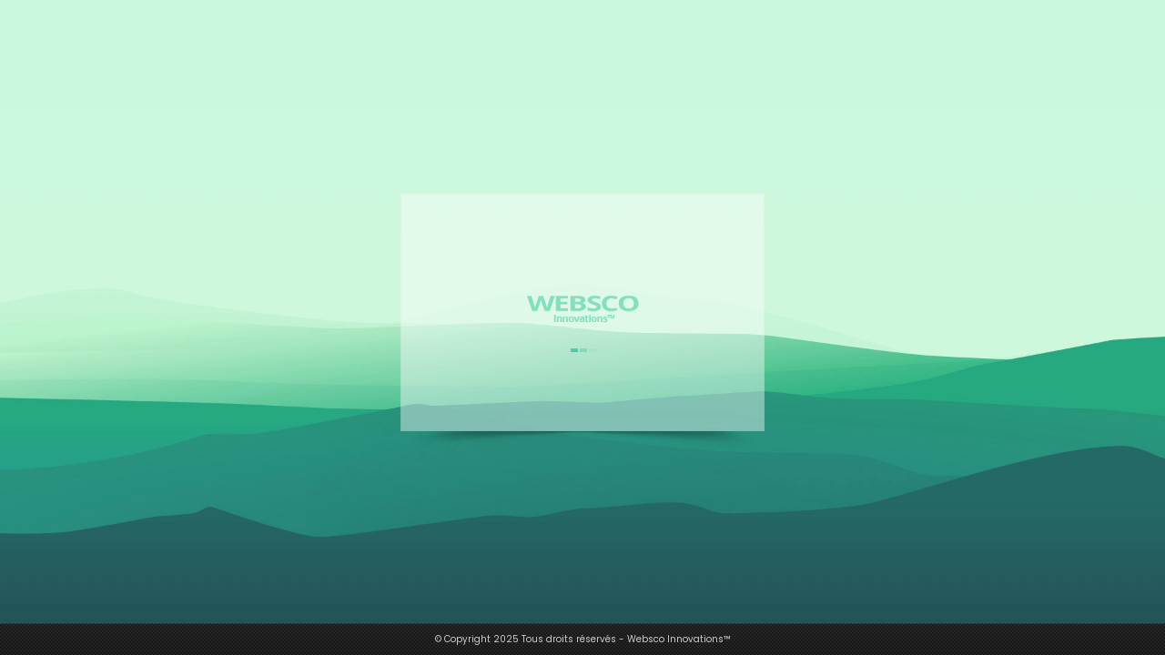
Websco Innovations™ (679, 639)
